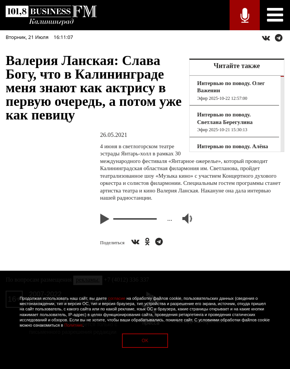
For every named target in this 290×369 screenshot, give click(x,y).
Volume (183, 218)
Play (105, 218)
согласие (116, 298)
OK (145, 340)
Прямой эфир (245, 15)
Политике (73, 325)
